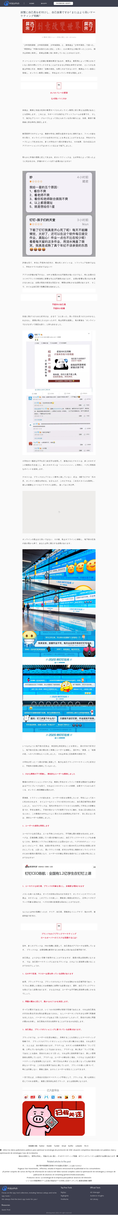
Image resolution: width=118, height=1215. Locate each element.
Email (64, 1146)
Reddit (49, 1146)
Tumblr (57, 1146)
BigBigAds (65, 1196)
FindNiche (65, 1200)
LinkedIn (79, 1146)
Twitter (41, 1146)
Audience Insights (97, 1196)
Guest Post (6, 1210)
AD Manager (95, 1192)
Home (31, 3)
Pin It (87, 1146)
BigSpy (44, 3)
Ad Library (94, 1200)
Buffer (71, 1146)
